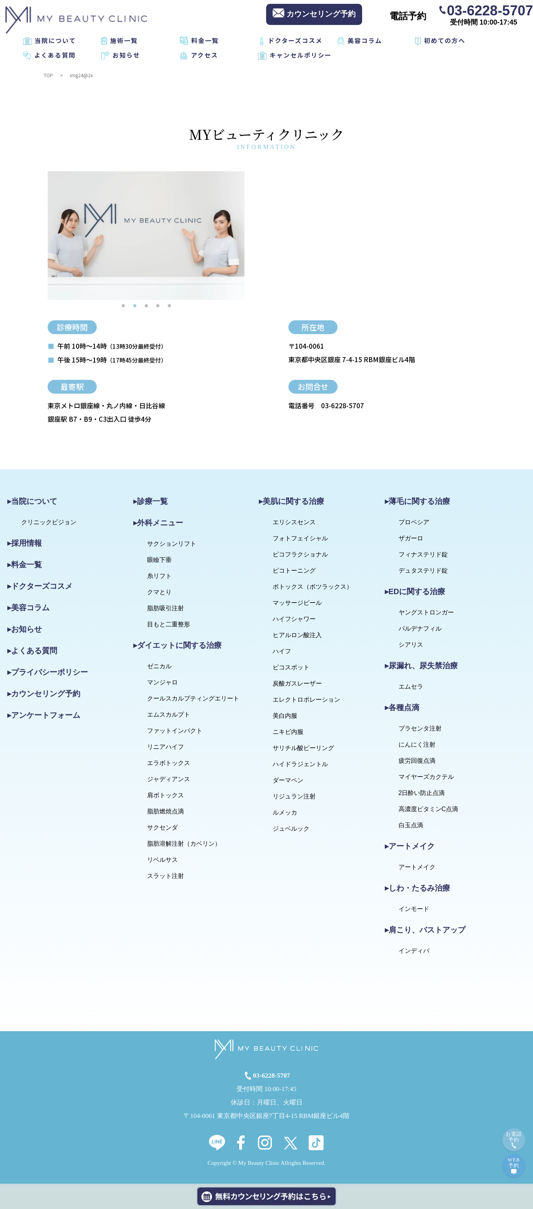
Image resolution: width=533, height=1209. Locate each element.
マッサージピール (297, 603)
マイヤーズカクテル (426, 776)
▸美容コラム (28, 607)
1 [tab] (123, 306)
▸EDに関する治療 (415, 591)
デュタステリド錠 (423, 570)
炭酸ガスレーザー (297, 683)
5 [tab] (169, 306)
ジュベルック (291, 828)
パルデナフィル (420, 628)
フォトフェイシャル (300, 538)
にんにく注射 (417, 744)
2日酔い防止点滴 (422, 793)
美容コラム (365, 40)
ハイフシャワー (294, 619)
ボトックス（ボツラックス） (313, 586)
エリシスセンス (294, 522)
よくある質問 (55, 55)
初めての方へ (444, 40)
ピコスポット (291, 667)
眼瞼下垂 (159, 559)
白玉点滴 (411, 825)
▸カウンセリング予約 (43, 693)
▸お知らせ (24, 629)
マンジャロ (162, 682)
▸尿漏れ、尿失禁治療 (421, 665)
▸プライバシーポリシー (47, 672)
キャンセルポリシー (301, 55)
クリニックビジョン (48, 522)
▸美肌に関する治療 (291, 501)
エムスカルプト (168, 714)
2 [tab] (135, 306)
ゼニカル (159, 666)
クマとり (159, 592)
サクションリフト (171, 543)
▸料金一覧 (24, 564)
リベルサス (162, 859)
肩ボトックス (165, 795)
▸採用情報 (24, 543)
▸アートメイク (410, 846)
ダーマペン (288, 780)
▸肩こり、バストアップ (425, 930)
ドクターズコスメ (295, 40)
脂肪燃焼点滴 (165, 811)
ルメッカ (285, 812)
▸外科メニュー (158, 522)
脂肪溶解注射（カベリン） (184, 843)
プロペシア (414, 522)
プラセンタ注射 (420, 728)
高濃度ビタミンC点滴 (429, 809)
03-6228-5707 (490, 10)
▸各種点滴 (402, 707)
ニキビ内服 (288, 732)
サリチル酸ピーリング (303, 748)
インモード (414, 909)
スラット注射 (165, 876)
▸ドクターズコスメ (40, 586)
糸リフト (159, 576)
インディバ (414, 950)
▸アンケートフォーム (43, 715)
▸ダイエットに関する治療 (177, 645)
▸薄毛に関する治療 (417, 501)
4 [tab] (158, 306)
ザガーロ (411, 538)
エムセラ (411, 686)
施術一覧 (124, 40)
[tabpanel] (146, 235)
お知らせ (126, 55)
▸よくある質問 (32, 650)
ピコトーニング (294, 570)
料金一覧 (205, 40)
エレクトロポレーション (306, 699)
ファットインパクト (174, 730)
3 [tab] (146, 306)
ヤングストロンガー (426, 612)
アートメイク (417, 867)
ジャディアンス (168, 779)
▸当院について (32, 501)
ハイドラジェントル (300, 764)
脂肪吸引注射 (165, 608)
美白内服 (285, 715)
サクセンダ (162, 827)
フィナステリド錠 (423, 554)
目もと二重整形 (168, 624)
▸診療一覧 (150, 501)
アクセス (204, 55)
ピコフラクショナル (300, 554)
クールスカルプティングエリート (193, 698)
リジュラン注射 (294, 796)
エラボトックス (168, 763)
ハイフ (282, 651)
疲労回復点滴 (417, 760)
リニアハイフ (165, 747)
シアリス (411, 644)
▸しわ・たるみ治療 (417, 888)
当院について (55, 40)
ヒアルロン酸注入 (297, 635)
